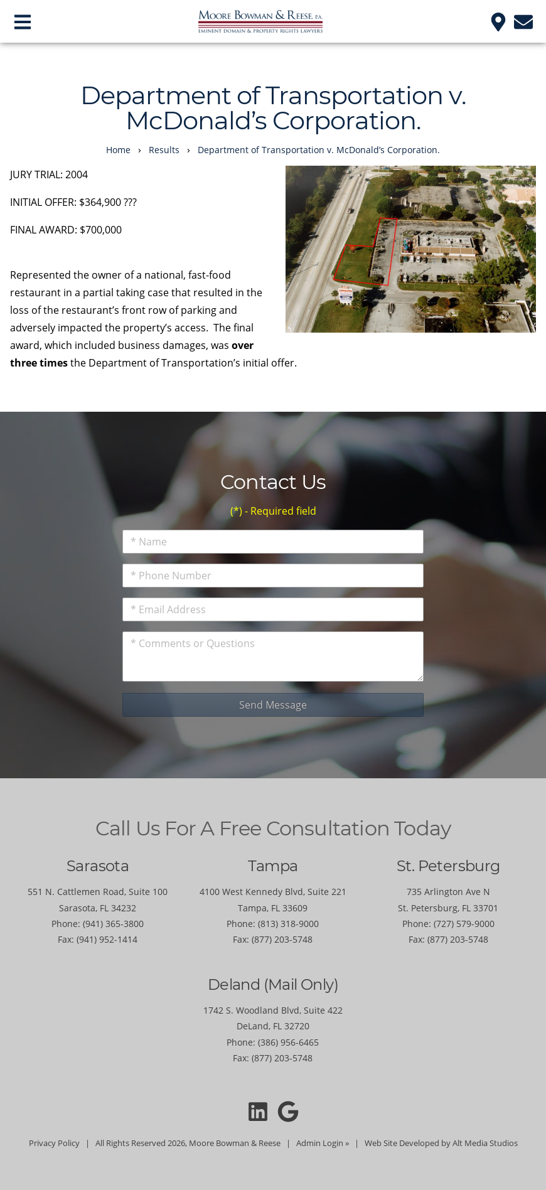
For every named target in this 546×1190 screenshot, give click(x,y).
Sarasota (98, 866)
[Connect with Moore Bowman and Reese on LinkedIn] (257, 1110)
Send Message (273, 705)
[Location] (498, 21)
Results (164, 150)
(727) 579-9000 (464, 924)
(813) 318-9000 (288, 924)
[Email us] (523, 21)
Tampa (272, 866)
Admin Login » (322, 1143)
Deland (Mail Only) (273, 984)
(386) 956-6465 (288, 1042)
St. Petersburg (448, 866)
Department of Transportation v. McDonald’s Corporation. (319, 150)
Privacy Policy (54, 1143)
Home (118, 150)
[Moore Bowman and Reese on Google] (288, 1110)
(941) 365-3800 (113, 924)
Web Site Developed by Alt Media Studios (441, 1143)
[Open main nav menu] (22, 21)
